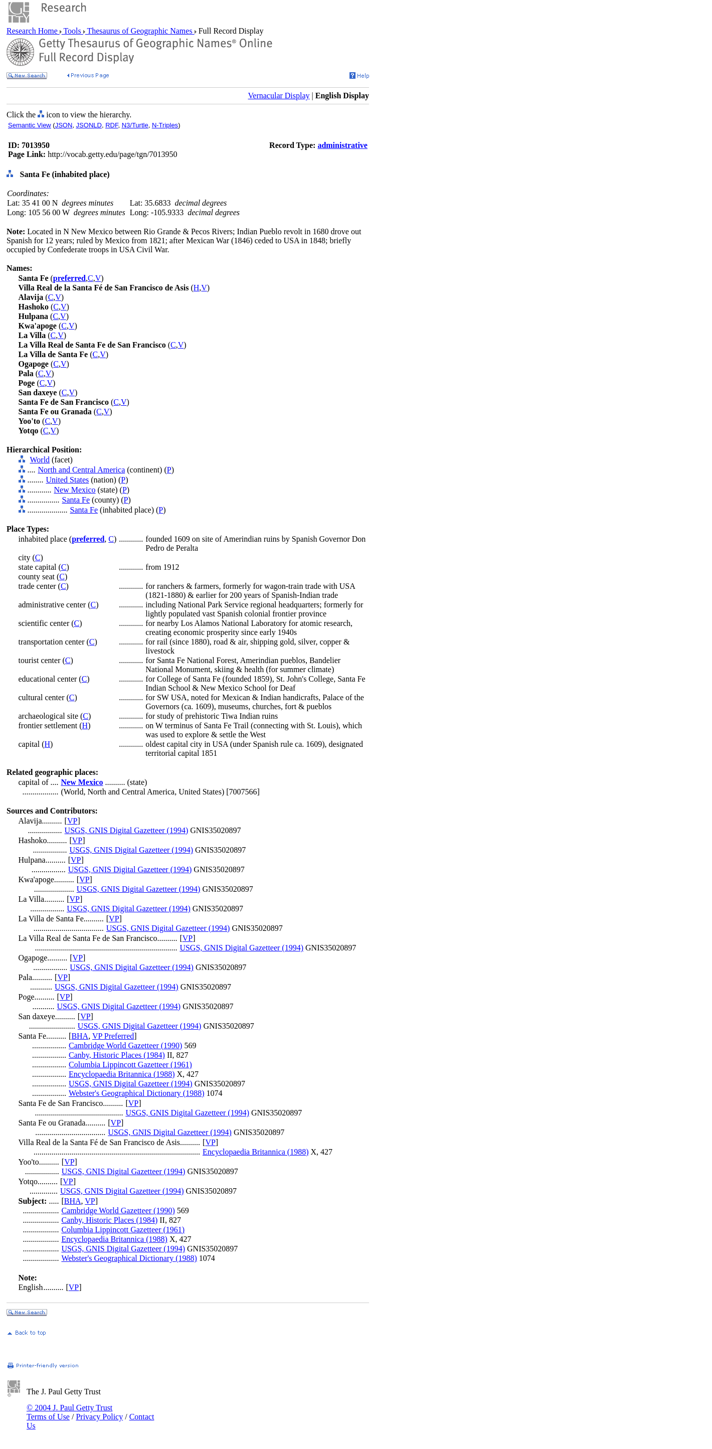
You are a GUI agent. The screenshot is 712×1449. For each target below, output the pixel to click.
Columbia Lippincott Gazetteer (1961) (130, 1064)
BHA (79, 1036)
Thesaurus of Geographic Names (140, 31)
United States (67, 479)
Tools (72, 31)
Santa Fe (76, 500)
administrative (342, 145)
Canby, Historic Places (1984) (117, 1055)
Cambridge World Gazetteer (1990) (125, 1045)
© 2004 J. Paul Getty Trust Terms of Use (69, 1412)
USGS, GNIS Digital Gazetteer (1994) (127, 830)
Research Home (33, 31)
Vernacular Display (279, 95)
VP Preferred (113, 1036)
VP (72, 821)
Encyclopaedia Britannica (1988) (121, 1074)
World (40, 459)
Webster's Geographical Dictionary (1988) (136, 1093)
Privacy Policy (99, 1416)
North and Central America (81, 469)
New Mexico (75, 490)
